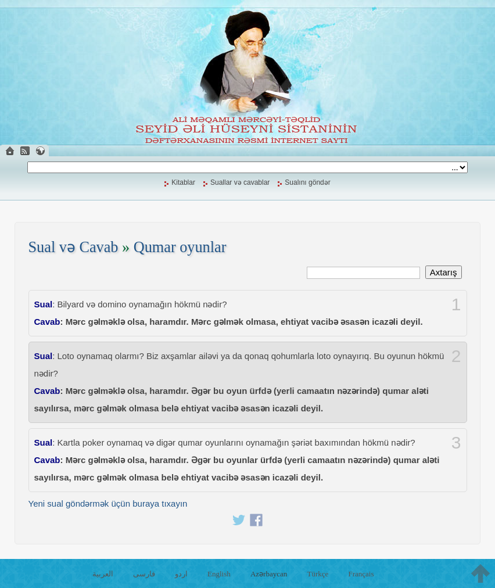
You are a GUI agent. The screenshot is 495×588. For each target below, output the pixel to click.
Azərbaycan (268, 573)
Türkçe (317, 573)
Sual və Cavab (73, 247)
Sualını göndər (307, 182)
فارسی (144, 573)
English (219, 573)
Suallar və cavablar (240, 182)
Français (361, 573)
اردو (181, 573)
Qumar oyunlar (180, 247)
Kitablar (183, 182)
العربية (102, 573)
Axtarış (443, 272)
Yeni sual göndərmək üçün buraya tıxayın (108, 503)
